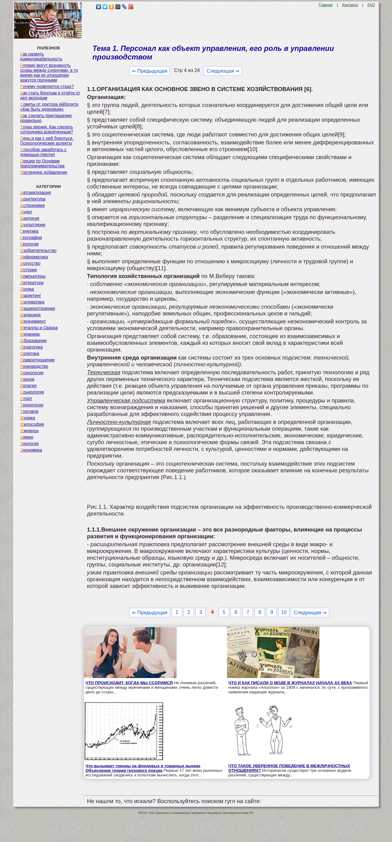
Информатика (34, 256)
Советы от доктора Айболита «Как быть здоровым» (49, 107)
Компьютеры (33, 276)
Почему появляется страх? (47, 86)
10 (284, 612)
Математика (32, 301)
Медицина (30, 314)
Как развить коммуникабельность (41, 56)
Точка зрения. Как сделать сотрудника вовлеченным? (46, 129)
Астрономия (32, 205)
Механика (30, 334)
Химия (26, 437)
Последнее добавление (43, 172)
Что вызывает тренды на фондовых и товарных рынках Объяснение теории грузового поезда (142, 768)
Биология (29, 218)
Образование (33, 340)
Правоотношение (37, 359)
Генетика (29, 231)
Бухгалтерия (32, 224)
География (31, 237)
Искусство (30, 263)
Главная (326, 5)
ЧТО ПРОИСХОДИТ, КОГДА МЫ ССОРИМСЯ (129, 682)
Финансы (29, 430)
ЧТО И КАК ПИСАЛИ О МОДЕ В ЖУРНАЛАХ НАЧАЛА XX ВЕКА (290, 682)
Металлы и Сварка (39, 327)
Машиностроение (37, 308)
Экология (29, 443)
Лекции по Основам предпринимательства (42, 163)
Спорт (26, 398)
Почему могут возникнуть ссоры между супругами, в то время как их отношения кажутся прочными (49, 72)
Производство (34, 366)
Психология (31, 372)
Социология (32, 392)
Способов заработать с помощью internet (43, 152)
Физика (27, 417)
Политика (29, 353)
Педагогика (31, 347)
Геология (29, 244)
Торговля (29, 411)
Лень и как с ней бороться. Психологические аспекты (47, 141)
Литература (31, 282)
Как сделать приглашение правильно (46, 118)
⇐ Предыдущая (149, 71)
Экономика (31, 450)
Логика (27, 289)
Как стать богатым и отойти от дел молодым (50, 95)
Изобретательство (38, 250)
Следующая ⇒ (222, 71)
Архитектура (32, 198)
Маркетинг (30, 295)
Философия (32, 424)
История (28, 269)
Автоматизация (35, 192)
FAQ (371, 5)
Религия (28, 385)
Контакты (350, 5)
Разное (27, 379)
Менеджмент (33, 321)
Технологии (31, 404)
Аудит (26, 211)
